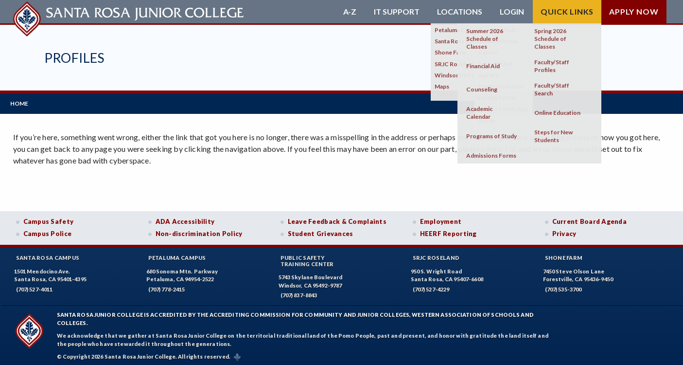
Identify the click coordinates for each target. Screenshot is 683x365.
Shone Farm (564, 255)
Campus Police (47, 231)
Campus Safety (48, 218)
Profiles (74, 58)
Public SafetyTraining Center (307, 258)
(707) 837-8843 (298, 293)
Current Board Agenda (589, 218)
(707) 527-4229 (431, 286)
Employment (441, 218)
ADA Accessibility (185, 218)
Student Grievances (320, 231)
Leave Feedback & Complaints (337, 218)
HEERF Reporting (448, 231)
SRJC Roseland (436, 255)
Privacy (564, 231)
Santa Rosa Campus (48, 255)
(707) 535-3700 (563, 286)
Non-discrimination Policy (199, 231)
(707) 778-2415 (166, 286)
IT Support (397, 12)
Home (22, 102)
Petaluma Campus (177, 255)
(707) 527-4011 (34, 286)
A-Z (349, 12)
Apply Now (633, 11)
